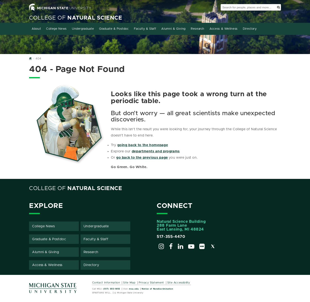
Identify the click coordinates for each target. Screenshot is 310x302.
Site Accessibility (178, 282)
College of (75, 18)
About (36, 28)
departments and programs (156, 151)
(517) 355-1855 (111, 289)
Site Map (129, 282)
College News (56, 28)
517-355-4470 (171, 237)
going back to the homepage (142, 145)
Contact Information (106, 282)
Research (197, 28)
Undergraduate (83, 28)
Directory (250, 28)
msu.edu (134, 289)
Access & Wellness (223, 28)
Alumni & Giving (173, 28)
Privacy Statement (151, 282)
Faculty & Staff (145, 28)
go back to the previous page (142, 157)
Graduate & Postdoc (114, 28)
